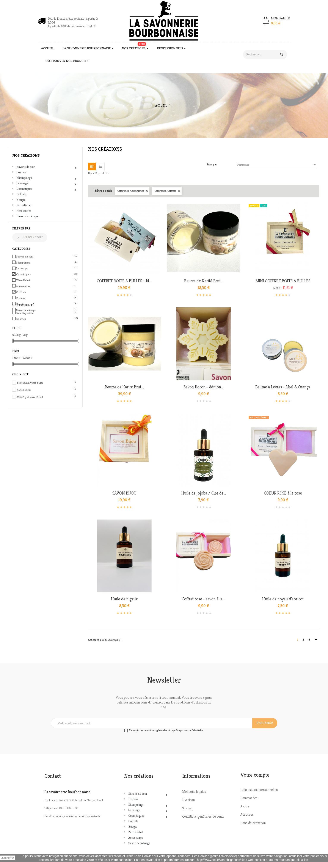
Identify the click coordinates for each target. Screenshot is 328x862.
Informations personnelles (259, 789)
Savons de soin (26, 167)
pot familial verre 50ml (46, 383)
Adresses (247, 814)
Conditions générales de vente (203, 816)
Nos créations (26, 155)
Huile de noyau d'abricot (283, 599)
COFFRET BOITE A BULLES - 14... (124, 281)
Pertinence (277, 164)
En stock (46, 319)
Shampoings (24, 178)
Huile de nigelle (124, 599)
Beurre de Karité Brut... (203, 281)
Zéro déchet (24, 205)
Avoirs (244, 806)
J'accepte (7, 858)
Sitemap (187, 808)
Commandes (248, 798)
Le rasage (22, 183)
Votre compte (254, 775)
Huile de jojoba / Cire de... (203, 493)
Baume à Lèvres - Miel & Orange (283, 387)
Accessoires (24, 211)
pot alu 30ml (46, 390)
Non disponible (46, 313)
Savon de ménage (28, 216)
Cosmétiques (25, 189)
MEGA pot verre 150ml (46, 397)
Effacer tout (30, 237)
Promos (21, 172)
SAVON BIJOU (124, 493)
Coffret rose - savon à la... (203, 599)
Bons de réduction (253, 823)
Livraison (188, 800)
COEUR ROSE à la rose (283, 493)
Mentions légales (194, 791)
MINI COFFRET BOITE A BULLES (283, 281)
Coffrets (22, 194)
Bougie (21, 200)
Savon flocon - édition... (204, 387)
